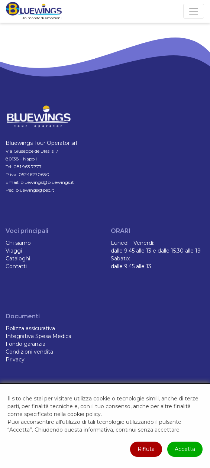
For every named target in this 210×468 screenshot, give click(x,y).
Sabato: (120, 258)
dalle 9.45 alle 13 (131, 266)
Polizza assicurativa (30, 328)
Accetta (185, 449)
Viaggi (14, 250)
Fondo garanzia (25, 344)
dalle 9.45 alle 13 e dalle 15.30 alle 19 (156, 250)
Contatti (16, 266)
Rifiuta (146, 449)
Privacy (15, 359)
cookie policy (84, 414)
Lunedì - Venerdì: (132, 243)
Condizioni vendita (29, 351)
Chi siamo (18, 243)
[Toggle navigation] (193, 11)
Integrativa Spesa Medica (38, 336)
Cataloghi (18, 258)
